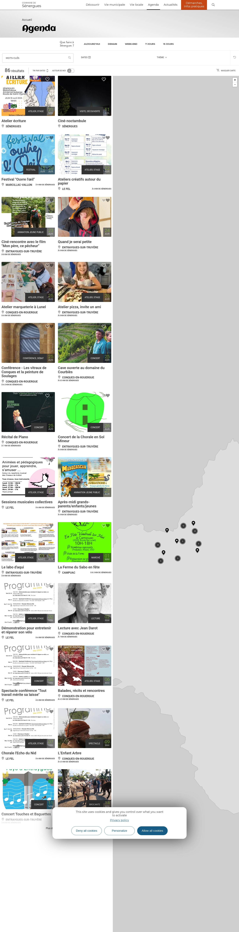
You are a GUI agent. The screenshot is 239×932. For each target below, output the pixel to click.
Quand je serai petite (75, 242)
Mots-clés (12, 58)
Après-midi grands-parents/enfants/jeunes (77, 504)
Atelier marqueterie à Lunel (24, 307)
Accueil (27, 19)
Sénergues (31, 5)
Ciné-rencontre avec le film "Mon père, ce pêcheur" (24, 244)
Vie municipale (114, 4)
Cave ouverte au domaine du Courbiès (81, 370)
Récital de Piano (15, 437)
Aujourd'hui (92, 44)
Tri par (41, 70)
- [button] (235, 84)
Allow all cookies (152, 830)
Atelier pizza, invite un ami (79, 307)
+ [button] (235, 80)
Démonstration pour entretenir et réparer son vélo (26, 630)
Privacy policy (119, 820)
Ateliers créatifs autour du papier (79, 181)
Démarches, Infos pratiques (194, 4)
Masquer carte (225, 71)
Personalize (119, 830)
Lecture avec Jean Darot (78, 628)
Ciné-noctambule (72, 121)
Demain (112, 44)
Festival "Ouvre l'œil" (18, 179)
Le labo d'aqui (13, 567)
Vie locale (136, 4)
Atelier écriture (14, 121)
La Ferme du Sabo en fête (79, 567)
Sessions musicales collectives (27, 502)
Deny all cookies (86, 830)
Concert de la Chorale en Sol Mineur (81, 439)
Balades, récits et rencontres (81, 691)
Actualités (170, 4)
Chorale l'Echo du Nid (19, 753)
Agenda (153, 4)
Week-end (131, 44)
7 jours (150, 44)
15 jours (168, 44)
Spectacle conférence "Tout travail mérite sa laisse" (24, 693)
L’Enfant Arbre (69, 753)
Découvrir (92, 4)
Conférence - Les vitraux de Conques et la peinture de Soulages (24, 372)
